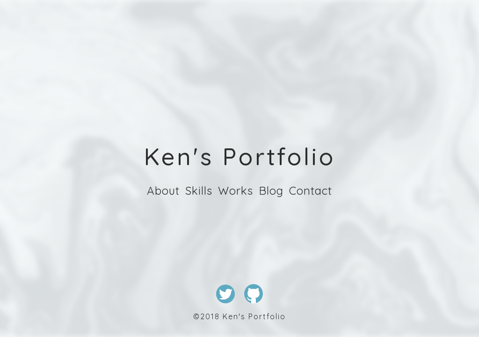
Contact (310, 190)
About (163, 190)
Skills (198, 190)
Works (235, 190)
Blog (271, 190)
